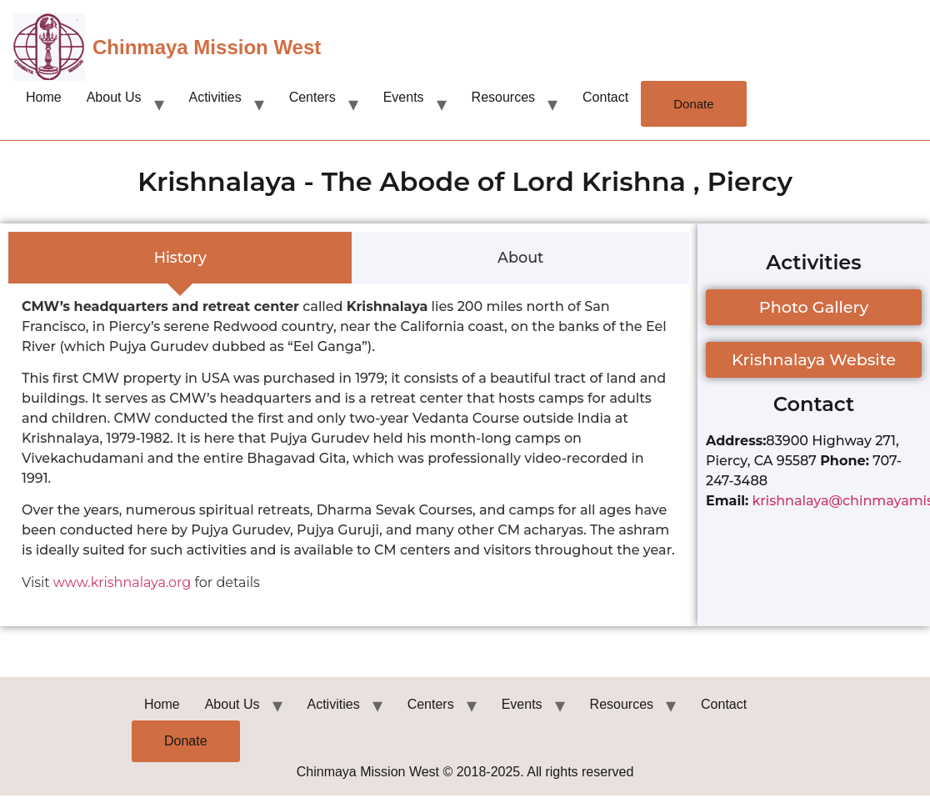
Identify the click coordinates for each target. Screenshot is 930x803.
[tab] (180, 258)
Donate (693, 104)
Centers (312, 97)
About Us (114, 97)
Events (403, 97)
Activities (215, 97)
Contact (605, 97)
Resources (503, 97)
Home (44, 97)
